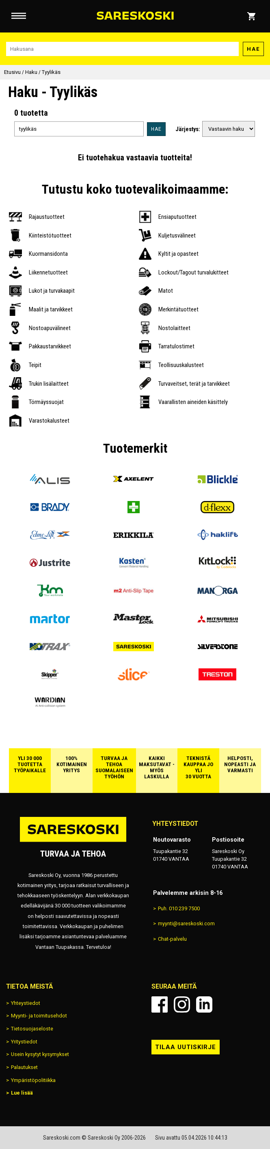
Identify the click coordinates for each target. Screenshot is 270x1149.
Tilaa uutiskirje (185, 1047)
